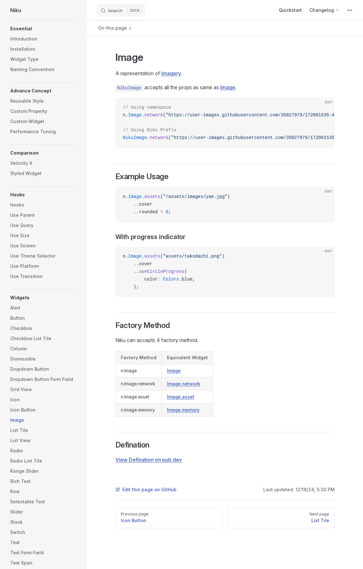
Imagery (171, 73)
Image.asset (180, 396)
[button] (43, 29)
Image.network (183, 383)
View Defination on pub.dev (148, 459)
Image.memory (183, 409)
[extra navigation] (350, 10)
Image (227, 87)
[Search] (121, 10)
